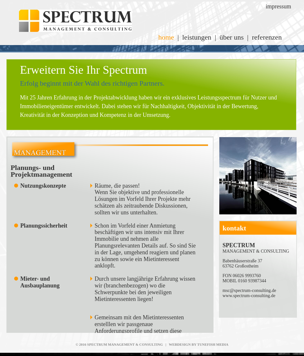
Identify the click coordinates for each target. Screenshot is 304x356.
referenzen (267, 37)
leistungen (196, 37)
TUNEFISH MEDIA (212, 344)
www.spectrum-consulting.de (249, 295)
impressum (278, 6)
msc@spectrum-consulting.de (249, 290)
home (166, 37)
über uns (232, 37)
